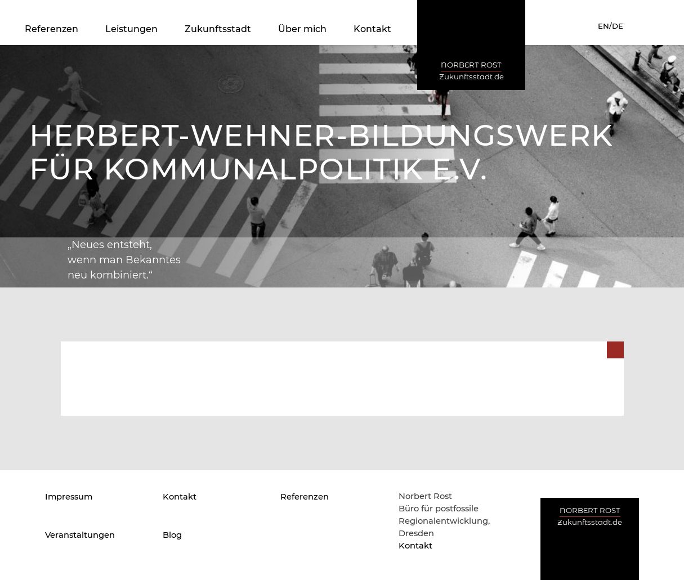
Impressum (68, 497)
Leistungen (131, 29)
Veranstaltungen (80, 535)
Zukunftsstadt (218, 29)
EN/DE (610, 25)
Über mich (302, 29)
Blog (172, 535)
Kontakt (372, 29)
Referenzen (51, 29)
